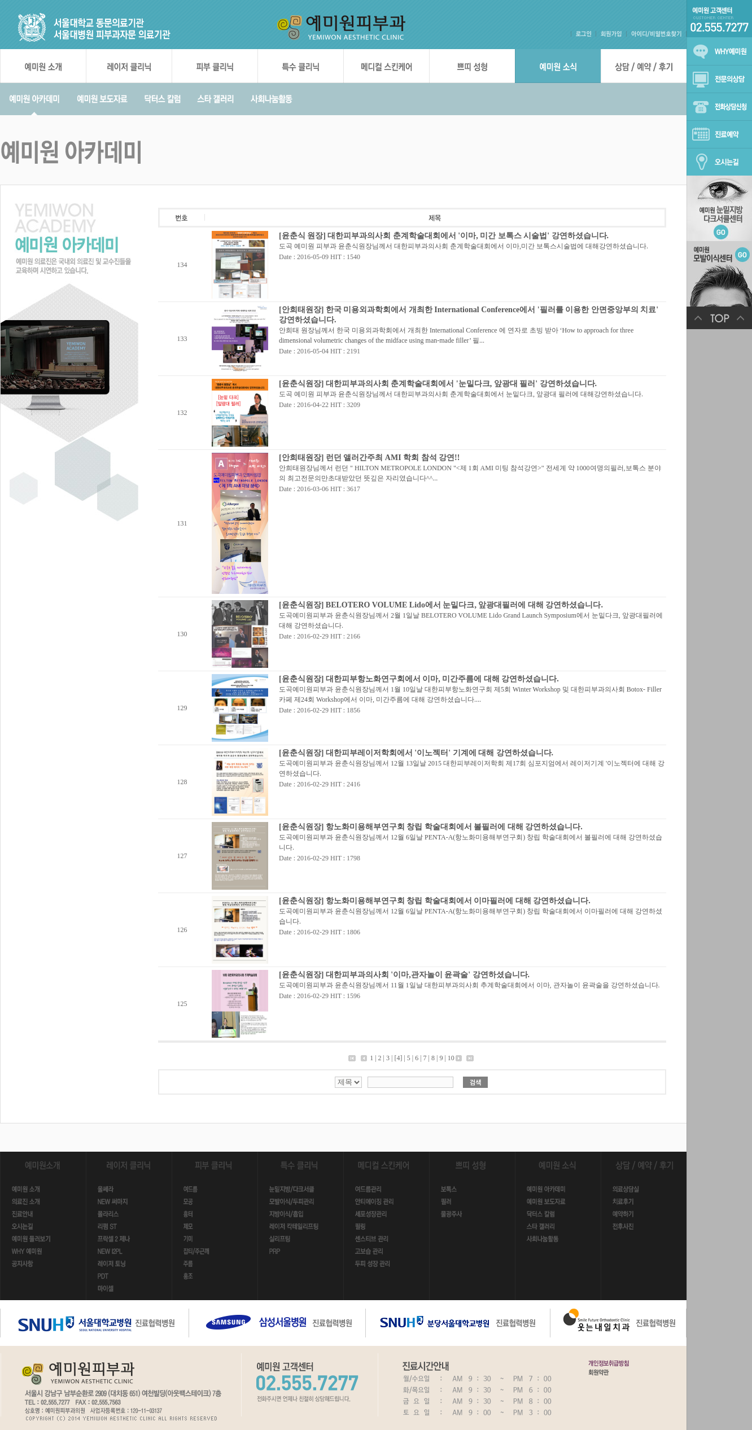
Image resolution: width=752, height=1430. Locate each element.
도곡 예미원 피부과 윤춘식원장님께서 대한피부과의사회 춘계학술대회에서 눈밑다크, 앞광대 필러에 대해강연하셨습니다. (461, 394)
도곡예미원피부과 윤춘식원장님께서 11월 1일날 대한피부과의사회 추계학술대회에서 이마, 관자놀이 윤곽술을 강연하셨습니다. (469, 985)
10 (451, 1058)
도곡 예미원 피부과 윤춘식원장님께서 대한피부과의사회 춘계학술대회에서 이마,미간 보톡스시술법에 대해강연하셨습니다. (463, 246)
